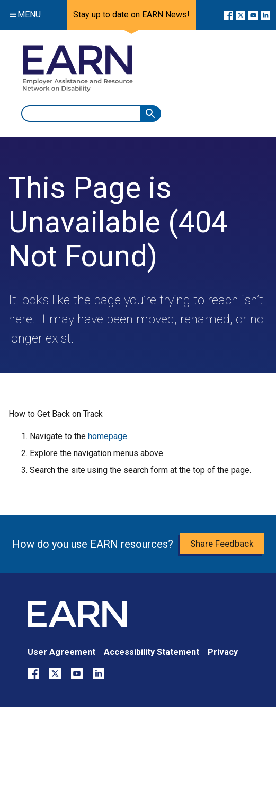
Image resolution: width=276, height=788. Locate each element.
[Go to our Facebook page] (228, 15)
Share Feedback (221, 543)
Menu (23, 15)
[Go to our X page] (240, 15)
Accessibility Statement (151, 652)
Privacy (223, 652)
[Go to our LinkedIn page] (265, 15)
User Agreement (61, 652)
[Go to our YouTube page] (253, 15)
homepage (107, 436)
